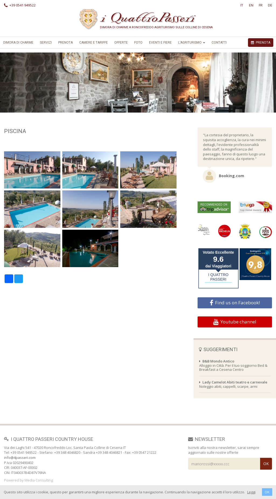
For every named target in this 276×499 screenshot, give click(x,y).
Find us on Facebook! (235, 303)
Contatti (219, 42)
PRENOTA (260, 42)
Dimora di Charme (18, 42)
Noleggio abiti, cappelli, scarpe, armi (233, 384)
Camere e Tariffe (93, 42)
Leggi (251, 492)
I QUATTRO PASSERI (218, 277)
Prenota (65, 42)
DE (270, 5)
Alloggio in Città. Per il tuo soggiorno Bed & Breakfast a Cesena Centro (233, 365)
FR (261, 5)
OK (267, 492)
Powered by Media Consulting (28, 480)
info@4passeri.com (20, 457)
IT (241, 5)
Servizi (46, 42)
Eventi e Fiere (160, 42)
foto (138, 42)
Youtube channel (234, 322)
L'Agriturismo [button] (191, 42)
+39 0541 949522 (20, 5)
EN (251, 5)
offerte (121, 42)
